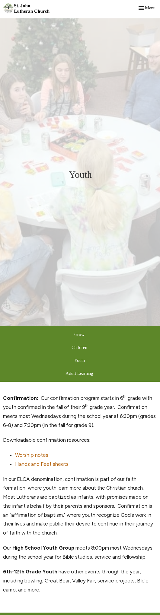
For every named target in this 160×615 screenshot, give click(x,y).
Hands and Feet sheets (42, 464)
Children (79, 347)
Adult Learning (79, 373)
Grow (79, 334)
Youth (79, 360)
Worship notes (31, 455)
